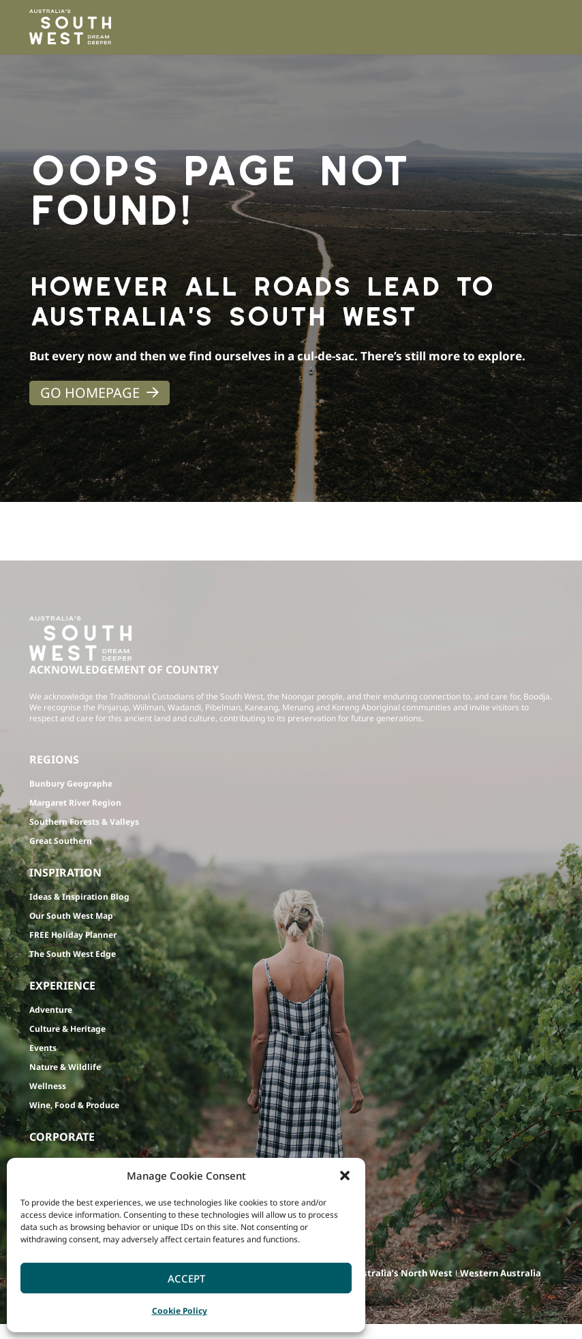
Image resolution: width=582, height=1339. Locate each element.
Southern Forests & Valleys (84, 822)
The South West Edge (72, 954)
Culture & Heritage (67, 1029)
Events (43, 1048)
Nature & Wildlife (65, 1067)
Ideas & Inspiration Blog (79, 896)
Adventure (50, 1009)
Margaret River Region (75, 802)
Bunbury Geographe (70, 783)
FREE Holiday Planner (73, 935)
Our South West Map (71, 915)
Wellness (47, 1086)
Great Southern (60, 841)
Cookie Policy (179, 1311)
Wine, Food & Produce (74, 1105)
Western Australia (500, 1273)
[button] (345, 1175)
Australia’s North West (402, 1273)
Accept (186, 1278)
